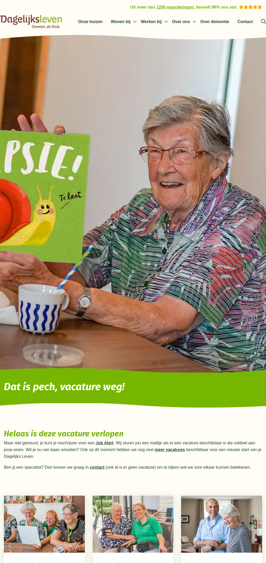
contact (97, 467)
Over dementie (214, 21)
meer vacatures (170, 449)
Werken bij (151, 21)
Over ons (181, 21)
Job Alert (105, 443)
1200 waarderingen (175, 7)
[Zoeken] (263, 22)
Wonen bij (120, 21)
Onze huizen (90, 21)
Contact (245, 21)
